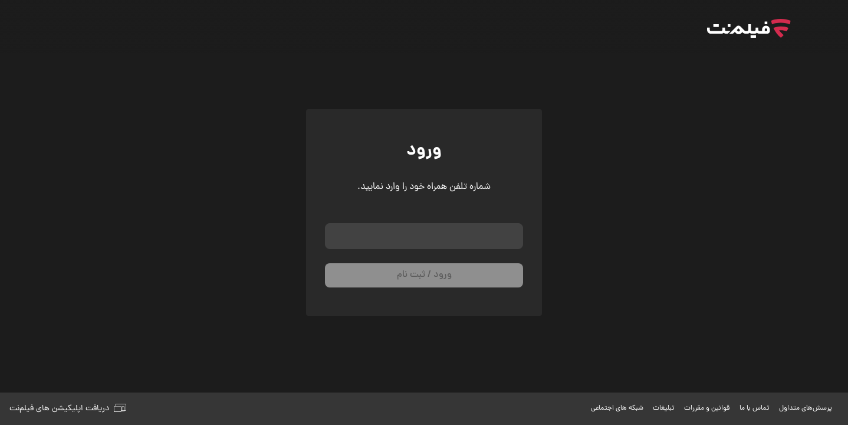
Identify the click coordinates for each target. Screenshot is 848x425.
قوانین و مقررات (707, 408)
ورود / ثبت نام (424, 275)
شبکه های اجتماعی (617, 408)
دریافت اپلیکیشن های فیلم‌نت (67, 408)
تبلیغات (664, 408)
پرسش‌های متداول (805, 408)
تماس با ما (754, 408)
